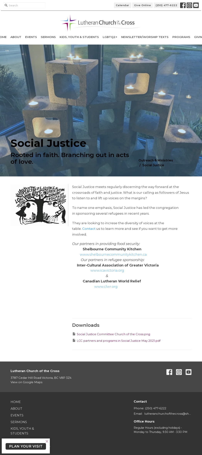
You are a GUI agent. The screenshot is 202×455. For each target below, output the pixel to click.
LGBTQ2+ (110, 37)
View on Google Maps (26, 382)
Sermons (48, 37)
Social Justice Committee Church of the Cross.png (111, 334)
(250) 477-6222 (166, 5)
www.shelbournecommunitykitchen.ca (113, 254)
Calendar (122, 5)
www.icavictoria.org (107, 270)
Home (16, 402)
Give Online (142, 5)
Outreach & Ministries (156, 160)
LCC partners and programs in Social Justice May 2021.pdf (116, 340)
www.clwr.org (106, 287)
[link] (113, 254)
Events (31, 37)
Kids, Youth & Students (79, 37)
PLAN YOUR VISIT (26, 446)
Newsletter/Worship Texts (145, 37)
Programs (181, 37)
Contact (88, 229)
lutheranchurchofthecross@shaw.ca (167, 413)
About (15, 37)
